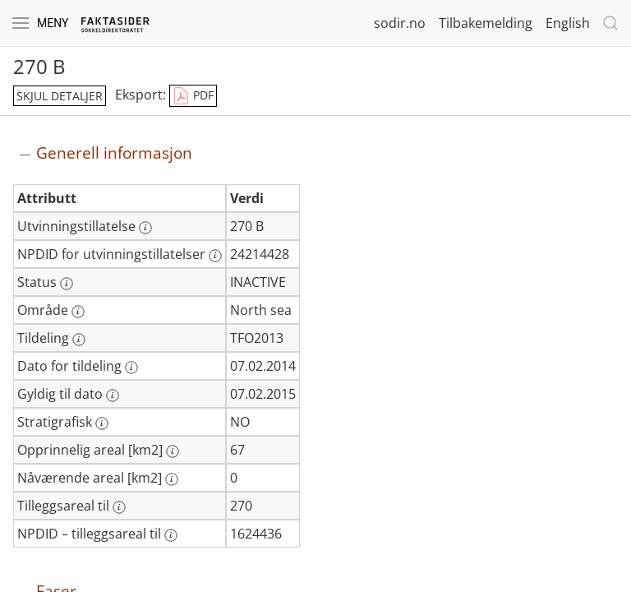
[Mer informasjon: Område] (78, 311)
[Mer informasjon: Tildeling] (78, 339)
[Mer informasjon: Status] (66, 283)
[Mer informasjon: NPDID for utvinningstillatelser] (215, 255)
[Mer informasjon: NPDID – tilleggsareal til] (170, 535)
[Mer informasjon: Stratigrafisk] (101, 423)
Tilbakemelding (485, 23)
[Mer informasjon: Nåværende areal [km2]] (171, 479)
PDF (193, 96)
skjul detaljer (59, 96)
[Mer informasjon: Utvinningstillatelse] (145, 227)
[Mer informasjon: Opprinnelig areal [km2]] (172, 451)
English (568, 23)
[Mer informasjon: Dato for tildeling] (131, 367)
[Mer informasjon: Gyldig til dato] (112, 395)
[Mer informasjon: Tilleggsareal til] (119, 507)
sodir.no (400, 23)
